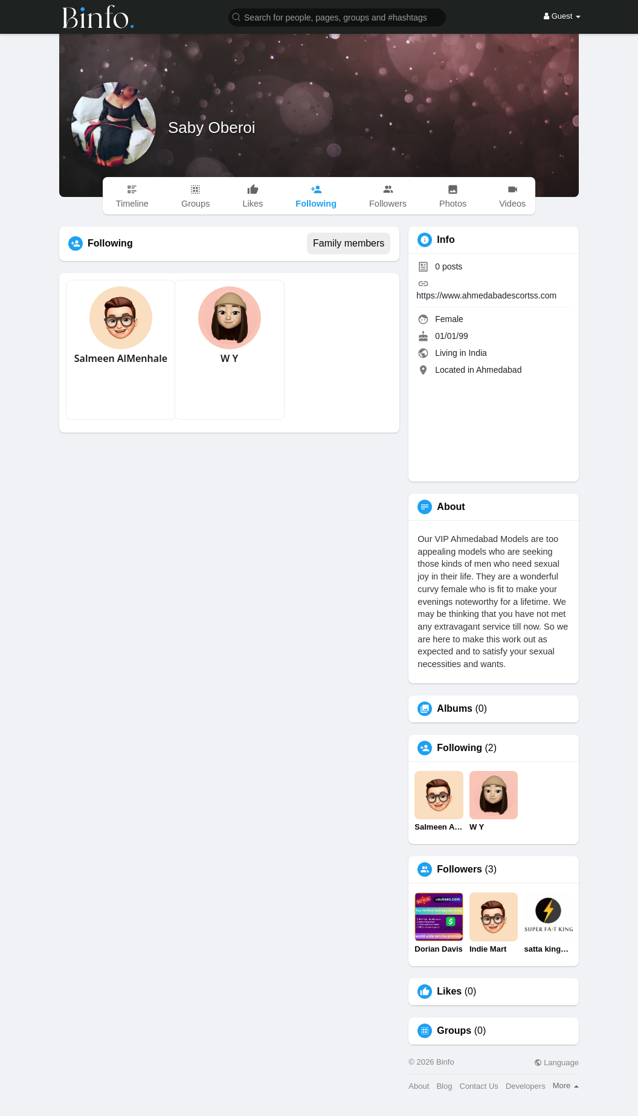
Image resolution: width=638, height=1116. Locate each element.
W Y (229, 358)
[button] (337, 17)
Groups (454, 1031)
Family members (348, 243)
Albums (454, 709)
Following (459, 748)
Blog (444, 1086)
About (418, 1086)
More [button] (566, 1085)
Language (556, 1062)
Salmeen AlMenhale (120, 358)
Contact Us (479, 1086)
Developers (526, 1086)
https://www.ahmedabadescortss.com (486, 295)
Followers (459, 869)
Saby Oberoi (212, 127)
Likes (449, 991)
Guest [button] (562, 16)
